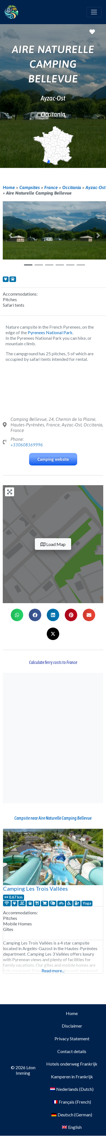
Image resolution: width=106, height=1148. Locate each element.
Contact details (71, 1051)
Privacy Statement (72, 1038)
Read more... (53, 970)
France (51, 187)
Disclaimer (72, 1025)
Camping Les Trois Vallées (35, 888)
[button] (10, 235)
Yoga (87, 903)
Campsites (29, 187)
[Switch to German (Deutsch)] (71, 1114)
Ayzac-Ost (95, 187)
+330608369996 (27, 444)
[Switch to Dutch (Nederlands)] (71, 1089)
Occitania (71, 187)
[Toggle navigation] (94, 12)
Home (9, 187)
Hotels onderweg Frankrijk (71, 1063)
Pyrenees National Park (50, 332)
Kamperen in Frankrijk (72, 1076)
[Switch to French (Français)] (71, 1102)
